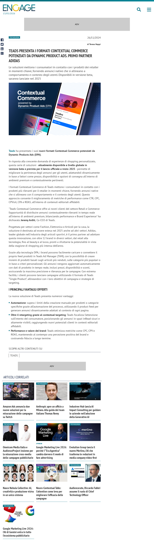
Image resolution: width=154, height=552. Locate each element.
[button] (149, 9)
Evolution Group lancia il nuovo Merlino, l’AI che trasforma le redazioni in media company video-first (83, 452)
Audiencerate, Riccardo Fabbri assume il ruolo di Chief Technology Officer (84, 491)
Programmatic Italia (45, 465)
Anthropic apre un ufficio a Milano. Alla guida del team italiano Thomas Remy (50, 410)
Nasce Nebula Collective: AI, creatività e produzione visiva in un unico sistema (18, 491)
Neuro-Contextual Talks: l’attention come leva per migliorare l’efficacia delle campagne (49, 493)
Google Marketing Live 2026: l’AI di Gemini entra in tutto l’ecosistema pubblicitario (18, 532)
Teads (14, 355)
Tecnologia (14, 37)
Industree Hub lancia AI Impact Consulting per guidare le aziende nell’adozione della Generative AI (85, 412)
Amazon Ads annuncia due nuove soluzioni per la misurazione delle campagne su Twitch (18, 412)
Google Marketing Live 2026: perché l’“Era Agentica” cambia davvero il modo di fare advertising (51, 452)
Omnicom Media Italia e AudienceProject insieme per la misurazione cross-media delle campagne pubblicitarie (18, 452)
